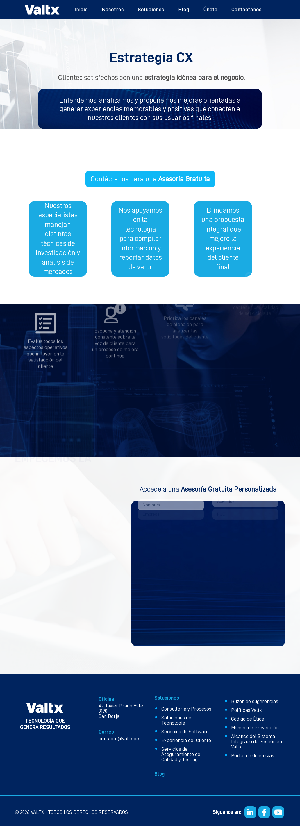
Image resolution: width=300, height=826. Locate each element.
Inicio (81, 9)
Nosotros (113, 9)
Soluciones (151, 9)
